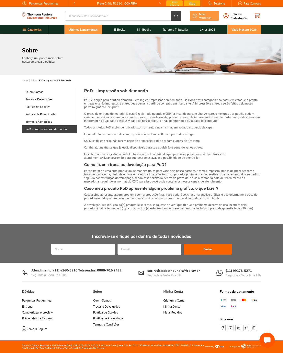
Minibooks (144, 29)
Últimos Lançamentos (83, 29)
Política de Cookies (105, 312)
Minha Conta (171, 306)
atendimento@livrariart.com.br (104, 158)
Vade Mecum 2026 (244, 29)
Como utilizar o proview (37, 312)
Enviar (207, 249)
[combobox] (123, 16)
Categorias (35, 29)
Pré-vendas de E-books (37, 318)
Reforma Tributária (175, 29)
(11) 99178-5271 (239, 270)
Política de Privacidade (108, 318)
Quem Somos (102, 300)
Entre (234, 14)
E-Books (119, 29)
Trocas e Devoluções (106, 306)
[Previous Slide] (74, 3)
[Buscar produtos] (176, 16)
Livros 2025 (207, 29)
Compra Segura (37, 329)
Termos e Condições (106, 324)
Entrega (27, 306)
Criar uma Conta (174, 300)
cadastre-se (239, 18)
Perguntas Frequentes (36, 300)
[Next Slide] (160, 3)
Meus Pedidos (172, 312)
